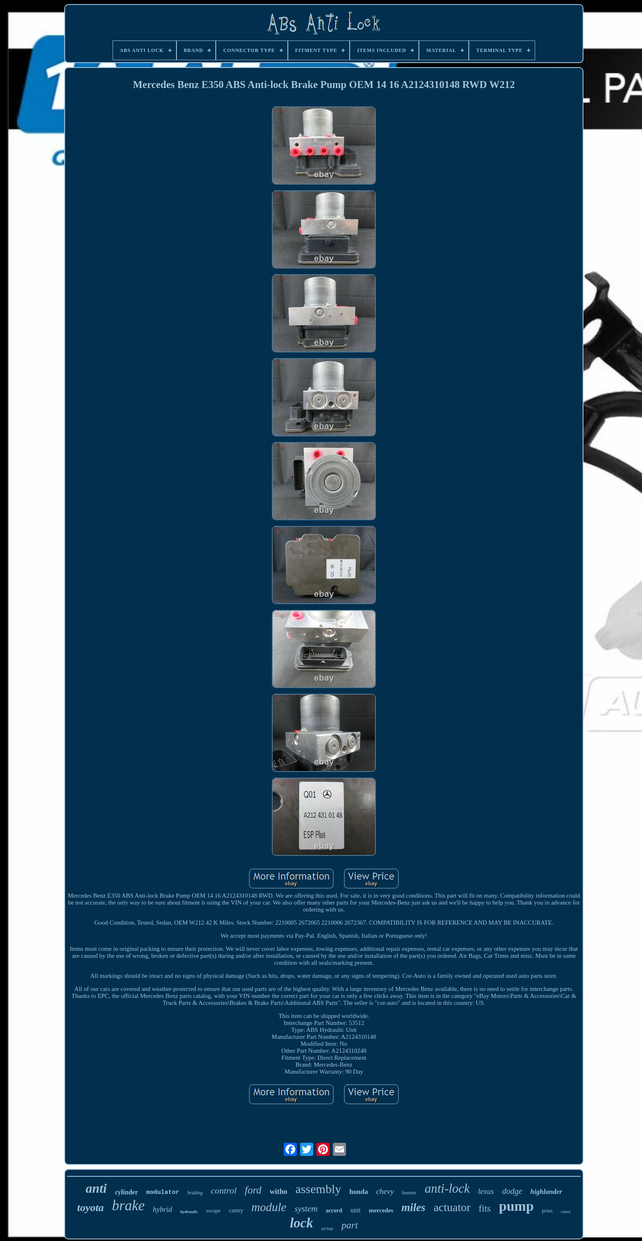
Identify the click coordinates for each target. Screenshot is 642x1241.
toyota (90, 1208)
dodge (512, 1191)
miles (413, 1207)
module (268, 1207)
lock (301, 1223)
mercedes (381, 1210)
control (224, 1190)
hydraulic (189, 1211)
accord (334, 1210)
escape (213, 1210)
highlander (546, 1192)
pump (516, 1206)
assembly (318, 1189)
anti (96, 1188)
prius (547, 1210)
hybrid (162, 1209)
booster (409, 1193)
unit (355, 1210)
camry (236, 1210)
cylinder (126, 1192)
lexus (486, 1191)
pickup (327, 1228)
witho (278, 1191)
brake (128, 1206)
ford (253, 1190)
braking (195, 1193)
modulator (162, 1192)
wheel (566, 1211)
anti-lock (447, 1188)
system (305, 1209)
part (349, 1225)
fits (485, 1208)
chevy (385, 1191)
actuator (452, 1207)
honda (358, 1192)
